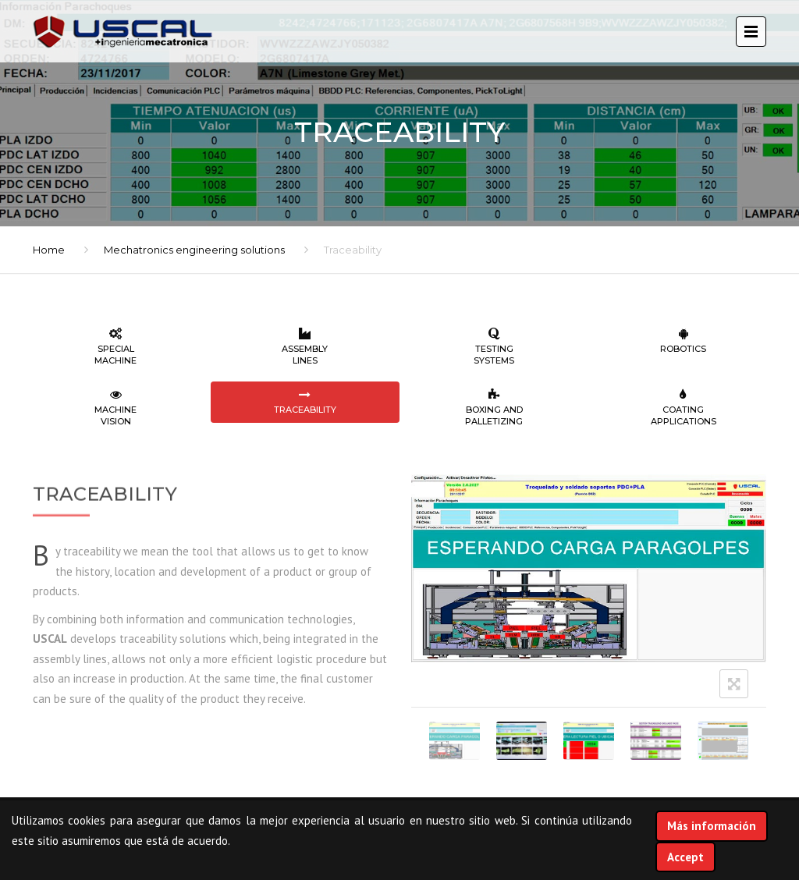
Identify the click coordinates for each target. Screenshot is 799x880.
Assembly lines (305, 347)
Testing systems (494, 347)
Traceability (305, 402)
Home (49, 249)
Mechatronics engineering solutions (194, 249)
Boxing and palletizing (494, 408)
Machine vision (116, 408)
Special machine (116, 347)
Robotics (684, 341)
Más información (711, 825)
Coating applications (684, 408)
